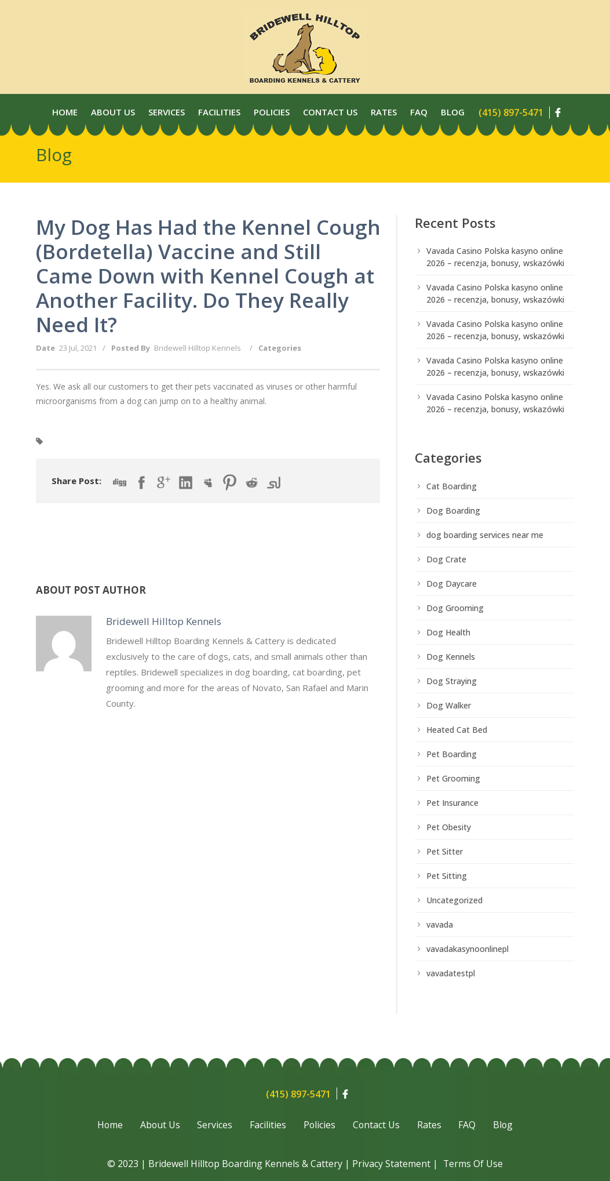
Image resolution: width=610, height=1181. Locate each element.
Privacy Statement (391, 1163)
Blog (453, 112)
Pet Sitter (444, 851)
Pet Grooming (453, 778)
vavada (439, 924)
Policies (272, 112)
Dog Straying (451, 680)
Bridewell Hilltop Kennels (197, 348)
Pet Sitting (446, 875)
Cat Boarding (451, 486)
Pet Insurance (452, 802)
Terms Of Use (473, 1163)
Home (65, 112)
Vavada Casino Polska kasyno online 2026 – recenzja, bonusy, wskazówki (495, 256)
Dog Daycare (451, 583)
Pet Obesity (448, 827)
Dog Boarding (453, 510)
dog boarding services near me (484, 534)
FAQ (468, 1125)
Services (166, 112)
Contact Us (330, 112)
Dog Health (448, 632)
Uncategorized (454, 900)
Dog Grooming (455, 607)
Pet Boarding (451, 754)
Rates (384, 112)
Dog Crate (446, 559)
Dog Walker (448, 705)
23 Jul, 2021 (78, 348)
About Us (113, 112)
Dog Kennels (450, 656)
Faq (419, 112)
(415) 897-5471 (510, 112)
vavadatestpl (450, 973)
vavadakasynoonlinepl (467, 948)
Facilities (219, 112)
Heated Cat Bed (456, 729)
